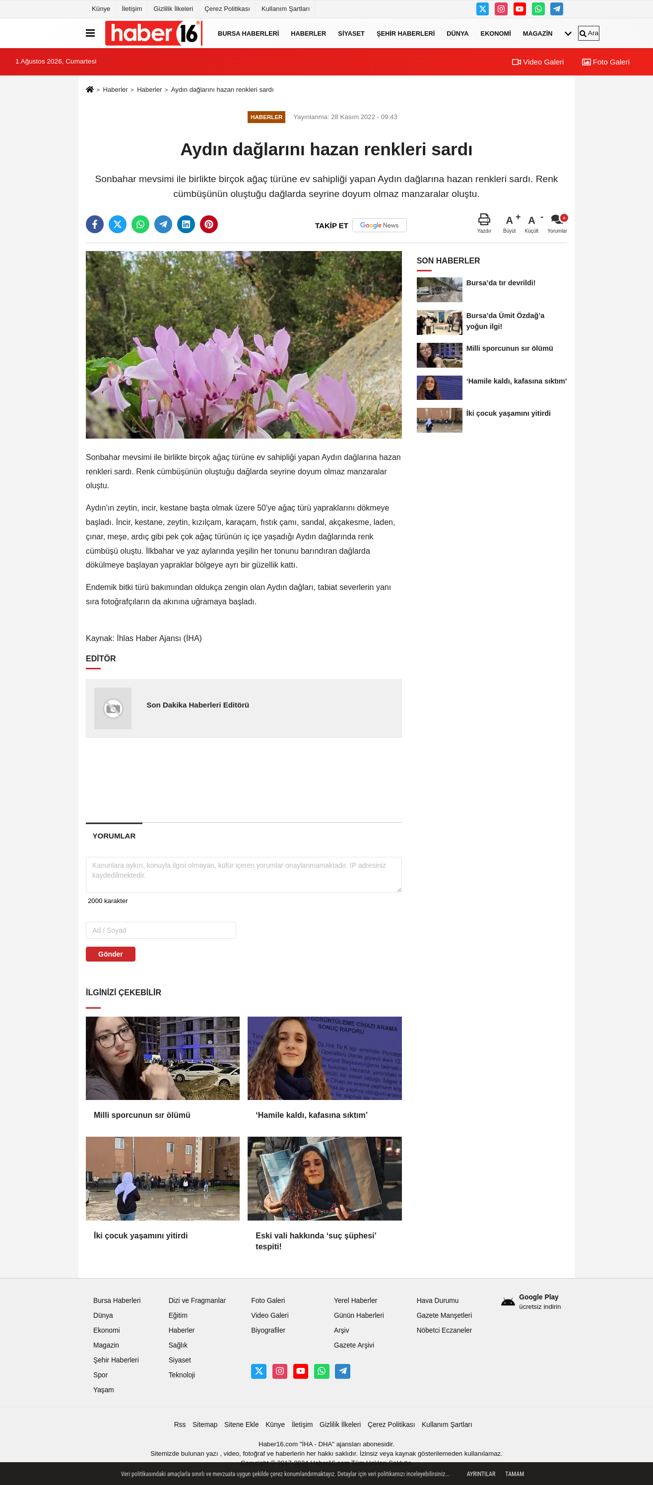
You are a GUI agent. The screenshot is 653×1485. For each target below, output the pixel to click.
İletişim (132, 8)
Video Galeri (538, 62)
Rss (180, 1424)
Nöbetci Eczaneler (444, 1330)
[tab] (114, 836)
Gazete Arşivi (354, 1345)
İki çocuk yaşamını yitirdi (141, 1235)
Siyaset (351, 33)
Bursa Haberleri (248, 33)
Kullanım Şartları (285, 8)
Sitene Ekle (241, 1424)
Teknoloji (182, 1375)
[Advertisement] (244, 779)
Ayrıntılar (481, 1474)
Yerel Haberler (355, 1300)
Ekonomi (496, 33)
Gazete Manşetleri (444, 1315)
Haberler (308, 33)
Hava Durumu (438, 1300)
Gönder (110, 954)
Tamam (514, 1474)
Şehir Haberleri (406, 33)
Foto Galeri (606, 62)
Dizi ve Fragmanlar (197, 1300)
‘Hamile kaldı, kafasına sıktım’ (312, 1115)
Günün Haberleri (359, 1315)
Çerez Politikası (227, 8)
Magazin (538, 33)
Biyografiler (268, 1330)
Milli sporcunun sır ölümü (142, 1115)
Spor (100, 1375)
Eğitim (178, 1315)
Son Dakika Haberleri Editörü (197, 705)
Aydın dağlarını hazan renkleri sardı (222, 89)
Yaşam (103, 1390)
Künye (101, 8)
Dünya (457, 33)
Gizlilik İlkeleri (173, 8)
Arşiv (341, 1330)
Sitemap (205, 1424)
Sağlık (178, 1345)
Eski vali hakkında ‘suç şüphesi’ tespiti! (316, 1241)
